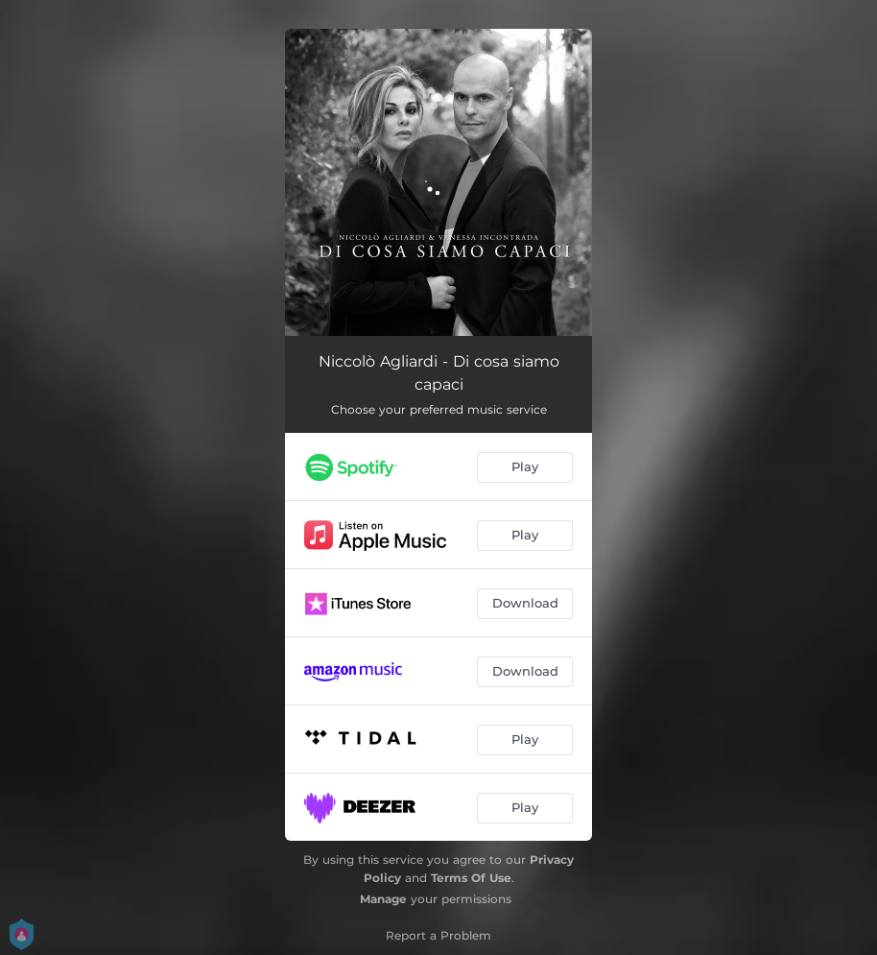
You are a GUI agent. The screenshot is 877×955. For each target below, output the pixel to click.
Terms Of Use (471, 878)
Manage (383, 899)
